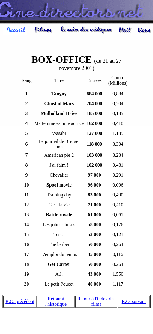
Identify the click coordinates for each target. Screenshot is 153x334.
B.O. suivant (134, 302)
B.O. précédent (19, 302)
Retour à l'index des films (96, 302)
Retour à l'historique (56, 302)
